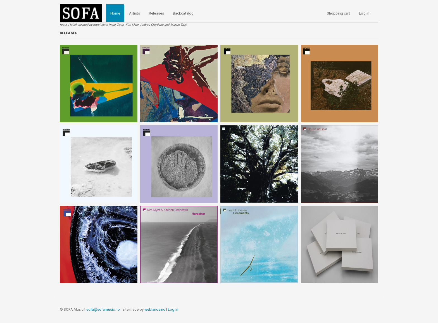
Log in (364, 13)
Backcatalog (183, 13)
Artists (134, 13)
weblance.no (154, 309)
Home (115, 13)
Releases (156, 13)
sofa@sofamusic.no (103, 309)
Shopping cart (338, 13)
